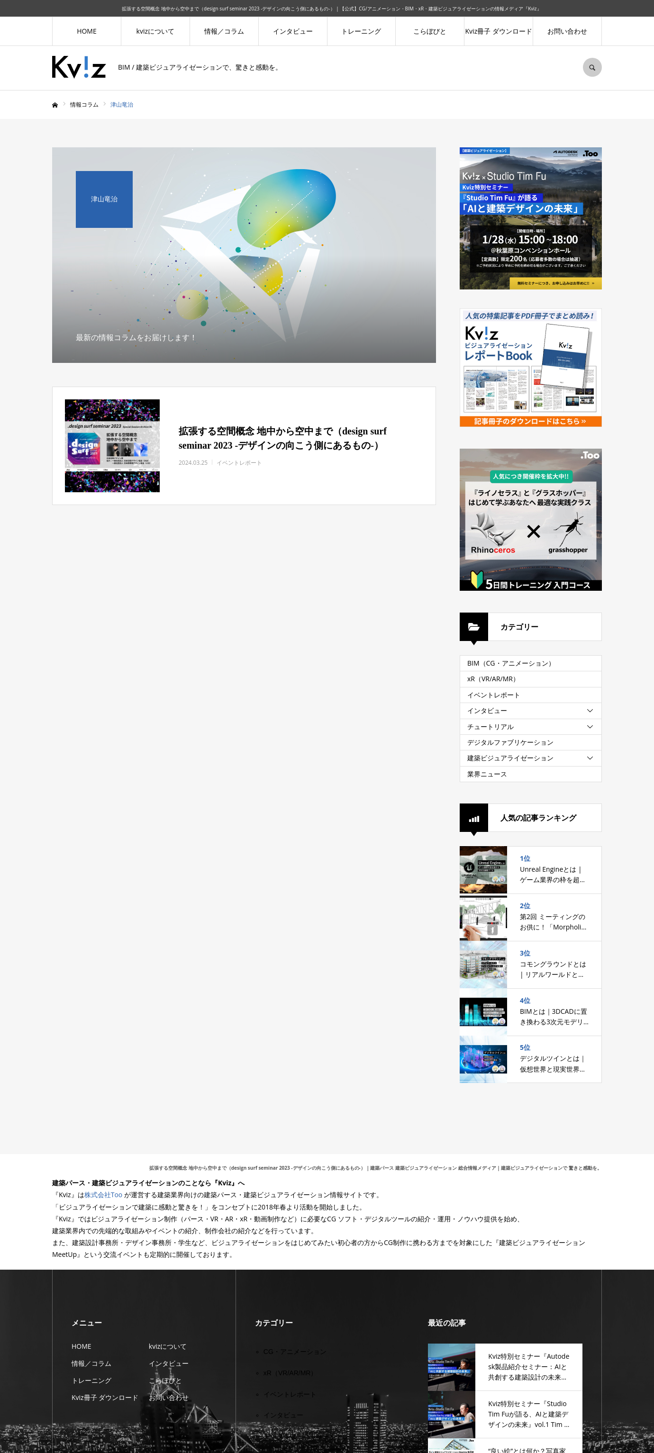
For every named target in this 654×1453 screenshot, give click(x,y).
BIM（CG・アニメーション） (511, 663)
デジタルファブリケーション (510, 742)
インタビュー (293, 31)
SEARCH (592, 67)
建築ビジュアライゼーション (510, 757)
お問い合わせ (567, 31)
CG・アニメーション (295, 1351)
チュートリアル (490, 726)
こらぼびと (429, 31)
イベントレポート (493, 694)
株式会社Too (103, 1194)
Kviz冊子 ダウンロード (498, 31)
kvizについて (155, 31)
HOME (87, 31)
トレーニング (361, 31)
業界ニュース (487, 773)
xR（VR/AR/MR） (493, 678)
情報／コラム (224, 31)
